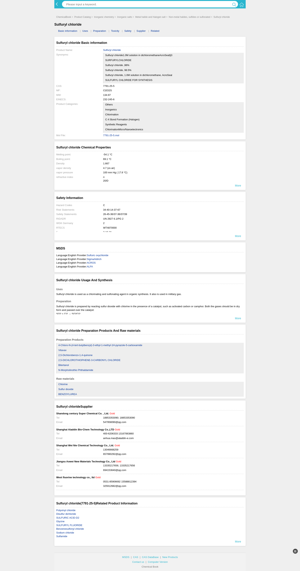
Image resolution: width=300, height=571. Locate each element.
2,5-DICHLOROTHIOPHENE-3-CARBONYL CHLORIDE (89, 360)
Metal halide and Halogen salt (150, 17)
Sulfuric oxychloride (97, 255)
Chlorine (63, 384)
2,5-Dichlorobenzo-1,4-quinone (75, 355)
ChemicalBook (63, 17)
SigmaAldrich (94, 259)
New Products (170, 557)
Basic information (67, 30)
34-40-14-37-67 (111, 209)
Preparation (99, 30)
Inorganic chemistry (104, 17)
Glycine (60, 521)
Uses (85, 30)
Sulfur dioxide (65, 389)
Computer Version (158, 561)
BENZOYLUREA (67, 394)
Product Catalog (82, 17)
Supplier (141, 30)
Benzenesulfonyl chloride (70, 528)
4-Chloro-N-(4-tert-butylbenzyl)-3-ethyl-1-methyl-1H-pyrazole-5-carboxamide (100, 345)
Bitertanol (63, 365)
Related (155, 30)
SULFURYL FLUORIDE (69, 525)
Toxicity (115, 30)
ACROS (91, 262)
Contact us (138, 561)
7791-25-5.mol (111, 135)
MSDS (126, 557)
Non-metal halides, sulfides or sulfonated (189, 17)
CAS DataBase (150, 557)
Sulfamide (61, 536)
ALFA (90, 266)
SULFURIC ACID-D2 (67, 517)
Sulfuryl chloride (222, 17)
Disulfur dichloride (66, 513)
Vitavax (62, 350)
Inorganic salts (124, 17)
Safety (127, 30)
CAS (135, 557)
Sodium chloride (65, 532)
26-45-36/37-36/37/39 (115, 214)
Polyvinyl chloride (65, 510)
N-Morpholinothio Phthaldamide (75, 370)
